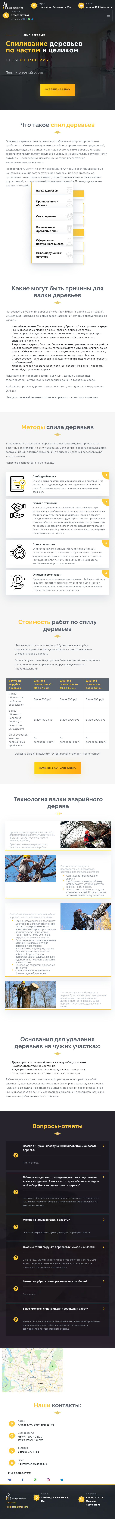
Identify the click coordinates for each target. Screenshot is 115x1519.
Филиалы (91, 1501)
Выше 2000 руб (69, 720)
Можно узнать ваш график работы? (46, 1219)
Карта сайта (93, 1505)
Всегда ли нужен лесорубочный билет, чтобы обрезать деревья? (59, 1148)
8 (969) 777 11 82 (20, 15)
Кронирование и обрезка (47, 203)
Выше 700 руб (69, 699)
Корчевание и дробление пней (47, 229)
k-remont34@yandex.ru (32, 1464)
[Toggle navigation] (108, 15)
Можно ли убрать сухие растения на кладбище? (55, 1281)
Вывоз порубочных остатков (49, 254)
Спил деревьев (46, 216)
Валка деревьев (47, 190)
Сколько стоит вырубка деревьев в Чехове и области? (59, 1247)
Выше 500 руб (43, 699)
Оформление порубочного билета (49, 242)
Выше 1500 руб (43, 720)
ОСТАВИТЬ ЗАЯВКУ (57, 89)
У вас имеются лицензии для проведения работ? (55, 1308)
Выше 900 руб (95, 699)
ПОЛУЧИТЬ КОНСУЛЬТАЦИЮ (57, 768)
